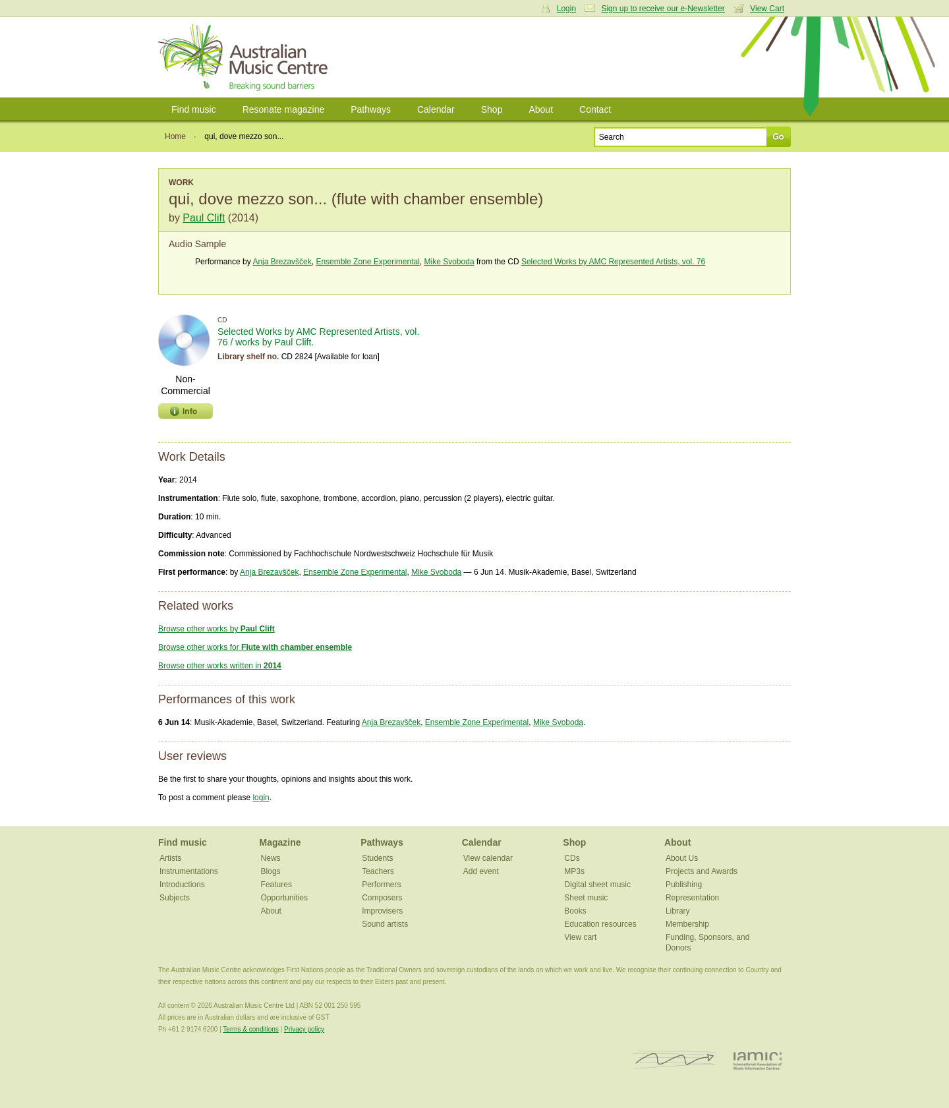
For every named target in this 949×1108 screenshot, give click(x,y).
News (271, 858)
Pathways (371, 109)
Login (566, 8)
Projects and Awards (701, 871)
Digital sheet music (597, 884)
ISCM (674, 1060)
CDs (571, 858)
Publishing (684, 884)
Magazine (280, 842)
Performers (381, 884)
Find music (193, 109)
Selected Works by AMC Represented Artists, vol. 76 (613, 261)
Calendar (436, 109)
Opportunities (284, 897)
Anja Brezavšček (281, 261)
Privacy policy (304, 1029)
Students (377, 858)
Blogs (271, 871)
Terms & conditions (250, 1029)
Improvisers (382, 911)
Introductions (182, 884)
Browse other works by (216, 628)
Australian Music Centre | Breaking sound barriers (245, 57)
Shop (492, 109)
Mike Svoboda (449, 261)
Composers (382, 897)
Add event (481, 871)
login (260, 797)
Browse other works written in (219, 665)
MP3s (574, 871)
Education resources (600, 924)
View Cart (767, 8)
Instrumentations (188, 871)
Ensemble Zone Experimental (367, 261)
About (541, 109)
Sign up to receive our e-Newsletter (662, 8)
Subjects (174, 897)
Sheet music (586, 897)
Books (575, 911)
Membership (687, 924)
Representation (692, 897)
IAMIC (757, 1060)
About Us (682, 858)
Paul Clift (204, 217)
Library (678, 911)
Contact (595, 109)
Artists (170, 858)
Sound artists (385, 924)
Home (175, 136)
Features (276, 884)
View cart (580, 937)
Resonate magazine (284, 109)
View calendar (488, 858)
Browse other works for (255, 647)
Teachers (378, 871)
